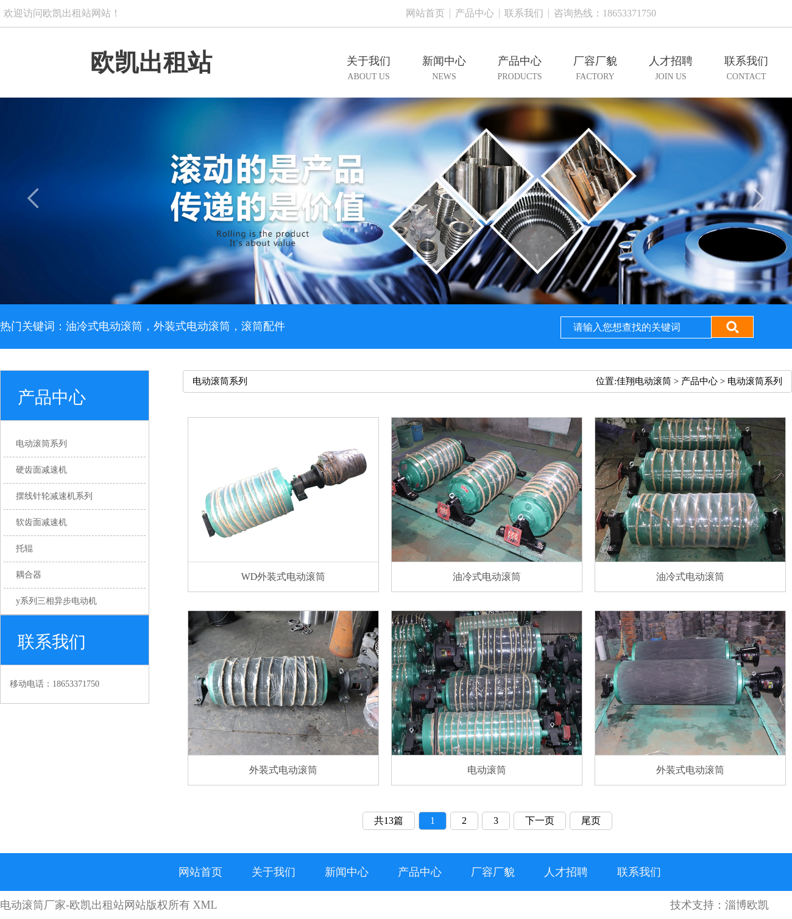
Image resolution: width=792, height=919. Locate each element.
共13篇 (388, 820)
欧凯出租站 (151, 62)
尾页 (591, 820)
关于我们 (273, 872)
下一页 (539, 820)
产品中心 (474, 13)
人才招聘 (566, 872)
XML (205, 905)
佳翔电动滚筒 (644, 381)
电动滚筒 (22, 905)
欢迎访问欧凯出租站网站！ (62, 13)
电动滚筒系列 (754, 381)
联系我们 (523, 13)
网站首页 (425, 13)
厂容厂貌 (493, 872)
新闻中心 (347, 872)
